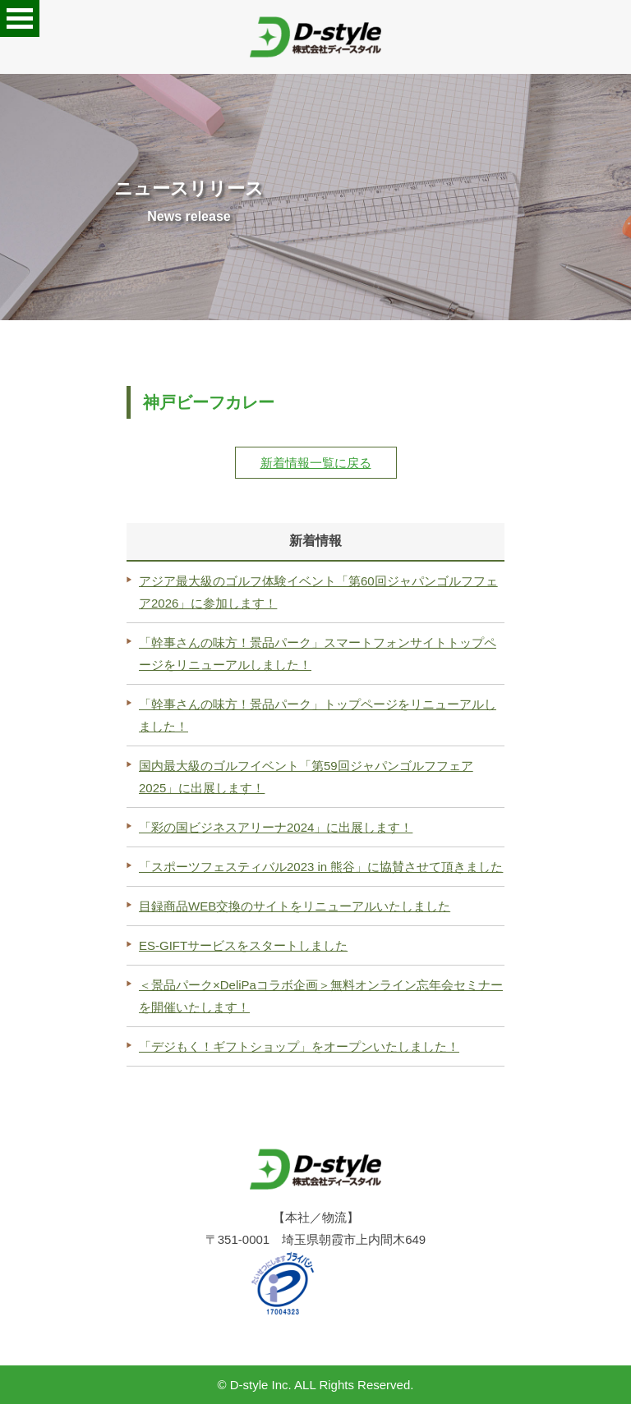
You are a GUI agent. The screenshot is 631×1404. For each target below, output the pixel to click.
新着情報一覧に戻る (315, 463)
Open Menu (19, 18)
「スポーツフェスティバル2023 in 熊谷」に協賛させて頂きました (321, 867)
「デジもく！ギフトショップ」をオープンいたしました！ (299, 1046)
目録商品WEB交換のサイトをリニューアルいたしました (294, 906)
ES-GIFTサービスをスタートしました (243, 945)
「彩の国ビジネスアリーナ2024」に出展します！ (275, 827)
